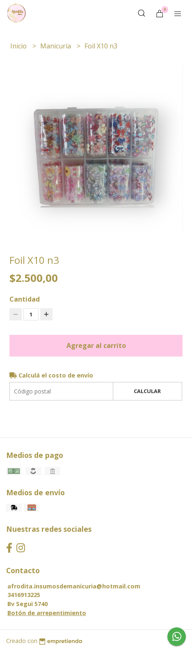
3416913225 (23, 595)
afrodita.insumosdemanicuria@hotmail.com (73, 586)
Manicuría (56, 45)
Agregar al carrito (96, 345)
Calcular (147, 391)
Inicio (19, 45)
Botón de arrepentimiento (46, 613)
